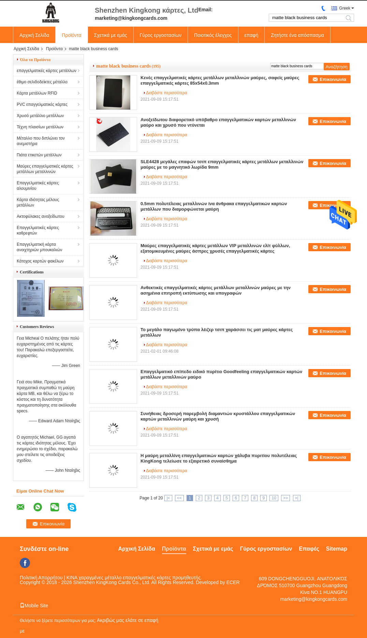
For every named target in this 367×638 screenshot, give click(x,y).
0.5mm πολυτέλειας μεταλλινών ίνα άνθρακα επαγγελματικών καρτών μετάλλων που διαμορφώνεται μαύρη (214, 206)
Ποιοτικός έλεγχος (213, 35)
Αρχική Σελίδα (34, 35)
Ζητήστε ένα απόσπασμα (297, 35)
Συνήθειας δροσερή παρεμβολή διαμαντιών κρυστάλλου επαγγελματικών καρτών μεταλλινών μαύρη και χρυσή (218, 416)
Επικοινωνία (333, 79)
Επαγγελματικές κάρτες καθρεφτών (38, 230)
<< (179, 498)
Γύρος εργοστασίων (161, 35)
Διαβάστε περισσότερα (166, 92)
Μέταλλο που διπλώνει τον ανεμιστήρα (41, 141)
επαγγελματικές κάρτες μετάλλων (46, 70)
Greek (344, 8)
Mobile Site (34, 605)
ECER (233, 582)
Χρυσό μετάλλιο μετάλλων (40, 115)
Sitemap (336, 549)
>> (285, 498)
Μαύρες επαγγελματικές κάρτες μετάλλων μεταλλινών (45, 169)
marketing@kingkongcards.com (313, 599)
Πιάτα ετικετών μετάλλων (39, 155)
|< (168, 498)
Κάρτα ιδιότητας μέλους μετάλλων (38, 202)
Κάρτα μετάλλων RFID (37, 93)
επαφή (252, 35)
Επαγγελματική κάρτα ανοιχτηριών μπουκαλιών (39, 247)
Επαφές (309, 549)
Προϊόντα (71, 35)
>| (296, 498)
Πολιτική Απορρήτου (41, 577)
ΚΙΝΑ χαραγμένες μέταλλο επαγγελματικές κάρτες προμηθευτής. (134, 577)
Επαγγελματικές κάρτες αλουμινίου (38, 186)
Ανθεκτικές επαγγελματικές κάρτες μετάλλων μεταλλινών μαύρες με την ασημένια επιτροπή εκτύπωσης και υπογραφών (216, 290)
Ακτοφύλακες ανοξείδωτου (40, 216)
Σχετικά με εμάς (110, 35)
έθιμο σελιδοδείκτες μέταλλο (42, 82)
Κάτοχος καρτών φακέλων (40, 261)
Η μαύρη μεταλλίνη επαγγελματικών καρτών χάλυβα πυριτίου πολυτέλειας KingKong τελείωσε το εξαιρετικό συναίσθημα (219, 458)
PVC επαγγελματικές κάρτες (42, 104)
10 (273, 498)
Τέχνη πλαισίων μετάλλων (40, 127)
